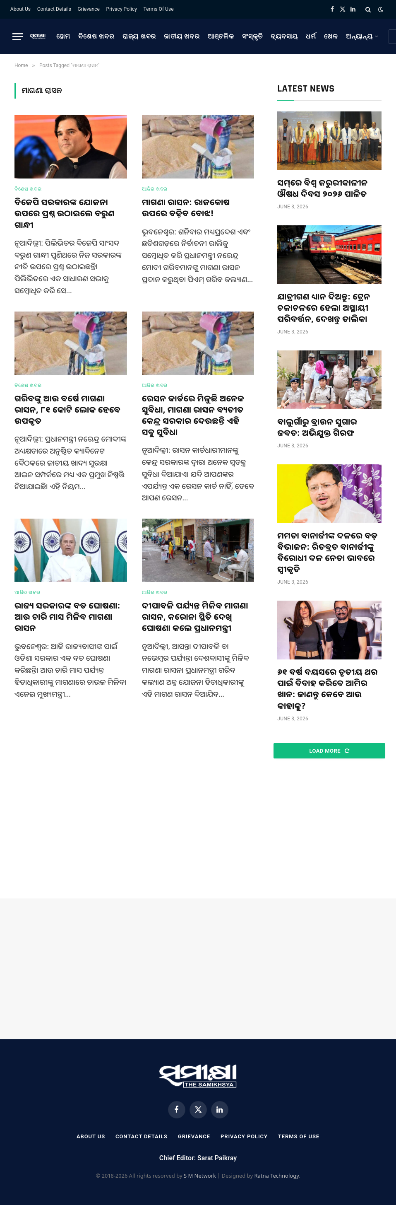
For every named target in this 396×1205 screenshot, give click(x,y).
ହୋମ (63, 36)
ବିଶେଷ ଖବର (96, 36)
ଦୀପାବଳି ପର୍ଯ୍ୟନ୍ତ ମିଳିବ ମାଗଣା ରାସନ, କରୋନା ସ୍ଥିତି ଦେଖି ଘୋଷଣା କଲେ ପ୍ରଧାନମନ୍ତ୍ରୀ (195, 616)
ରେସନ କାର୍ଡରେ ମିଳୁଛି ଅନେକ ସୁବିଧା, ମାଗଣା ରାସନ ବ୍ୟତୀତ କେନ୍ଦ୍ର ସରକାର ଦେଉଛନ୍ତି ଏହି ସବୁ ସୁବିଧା (193, 415)
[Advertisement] (329, 829)
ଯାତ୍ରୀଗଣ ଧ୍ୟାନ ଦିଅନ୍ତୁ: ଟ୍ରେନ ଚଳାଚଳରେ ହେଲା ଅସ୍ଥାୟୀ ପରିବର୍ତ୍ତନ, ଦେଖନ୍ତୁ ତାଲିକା (323, 307)
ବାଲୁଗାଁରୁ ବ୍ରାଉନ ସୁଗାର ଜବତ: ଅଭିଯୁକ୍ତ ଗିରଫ (317, 427)
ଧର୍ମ (311, 36)
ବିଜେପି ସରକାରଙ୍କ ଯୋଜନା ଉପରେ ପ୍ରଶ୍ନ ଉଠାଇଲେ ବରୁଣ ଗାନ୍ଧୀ (64, 213)
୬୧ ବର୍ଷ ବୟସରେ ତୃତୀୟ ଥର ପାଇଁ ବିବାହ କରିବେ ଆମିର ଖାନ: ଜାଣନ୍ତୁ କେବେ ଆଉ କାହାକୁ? (327, 688)
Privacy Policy (121, 9)
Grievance (89, 9)
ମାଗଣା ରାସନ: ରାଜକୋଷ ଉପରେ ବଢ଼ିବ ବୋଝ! (186, 207)
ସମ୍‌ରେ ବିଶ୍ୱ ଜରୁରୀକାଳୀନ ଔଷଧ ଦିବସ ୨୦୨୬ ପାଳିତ (322, 188)
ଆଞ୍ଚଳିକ (221, 36)
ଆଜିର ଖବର (155, 189)
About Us (20, 9)
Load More (329, 751)
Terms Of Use (159, 9)
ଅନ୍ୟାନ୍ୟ (359, 36)
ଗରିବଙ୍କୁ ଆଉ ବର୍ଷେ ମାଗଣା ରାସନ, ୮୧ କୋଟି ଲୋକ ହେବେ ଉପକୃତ (67, 409)
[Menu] (17, 36)
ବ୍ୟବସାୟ (284, 36)
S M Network (200, 1175)
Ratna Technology (276, 1175)
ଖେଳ (331, 36)
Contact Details (54, 9)
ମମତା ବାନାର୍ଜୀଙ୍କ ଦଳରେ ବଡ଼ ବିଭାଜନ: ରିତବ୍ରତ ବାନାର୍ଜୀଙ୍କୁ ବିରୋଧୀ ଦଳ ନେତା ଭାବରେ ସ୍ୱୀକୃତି (327, 552)
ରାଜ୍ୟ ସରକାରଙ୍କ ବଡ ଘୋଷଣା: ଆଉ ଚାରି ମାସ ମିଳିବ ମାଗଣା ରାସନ (67, 616)
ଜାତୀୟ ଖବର (181, 36)
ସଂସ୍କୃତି (252, 36)
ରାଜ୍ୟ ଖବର (139, 36)
